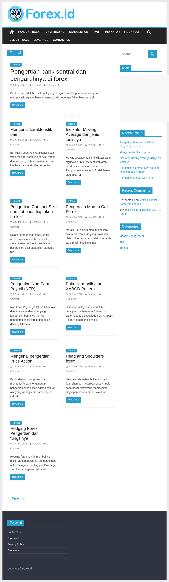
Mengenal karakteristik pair (135, 152)
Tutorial (16, 64)
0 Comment (51, 85)
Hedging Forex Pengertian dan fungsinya (24, 433)
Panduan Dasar (30, 31)
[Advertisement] (144, 98)
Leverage (41, 39)
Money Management (132, 236)
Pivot (97, 31)
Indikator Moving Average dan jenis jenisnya (82, 134)
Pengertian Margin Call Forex (137, 177)
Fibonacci (131, 31)
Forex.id (36, 85)
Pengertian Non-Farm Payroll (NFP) (30, 286)
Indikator (112, 31)
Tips (122, 241)
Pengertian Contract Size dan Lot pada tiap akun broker (33, 211)
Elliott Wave (19, 39)
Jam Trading (55, 31)
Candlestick (78, 31)
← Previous (16, 499)
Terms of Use (15, 538)
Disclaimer (13, 550)
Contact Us (61, 39)
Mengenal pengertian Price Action (30, 358)
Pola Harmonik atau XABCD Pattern (84, 286)
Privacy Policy (15, 544)
